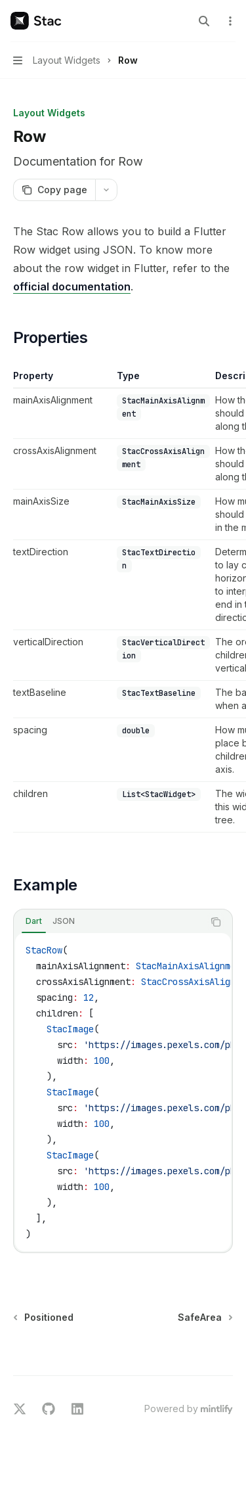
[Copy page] (54, 190)
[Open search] (204, 21)
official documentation (72, 286)
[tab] (34, 921)
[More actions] (229, 21)
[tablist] (108, 922)
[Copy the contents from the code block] (215, 921)
